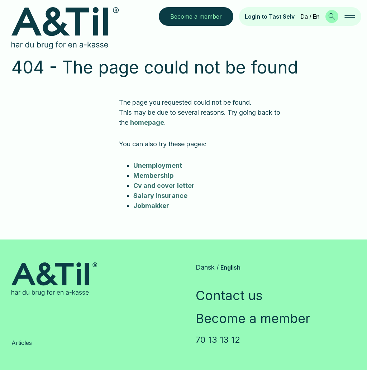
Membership (153, 175)
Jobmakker (151, 205)
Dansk (205, 267)
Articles (21, 342)
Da (304, 16)
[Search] (331, 16)
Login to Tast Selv (270, 16)
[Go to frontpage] (70, 28)
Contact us (229, 295)
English (230, 267)
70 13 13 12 (218, 340)
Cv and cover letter (164, 185)
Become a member (253, 318)
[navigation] (350, 16)
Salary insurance (160, 195)
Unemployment (157, 165)
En (316, 16)
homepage (147, 122)
